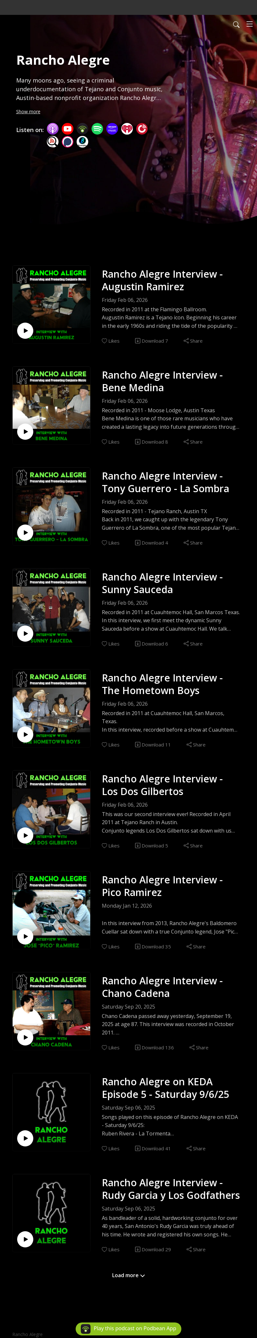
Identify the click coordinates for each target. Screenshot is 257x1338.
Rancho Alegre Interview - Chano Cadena (162, 987)
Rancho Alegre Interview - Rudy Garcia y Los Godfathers (171, 1188)
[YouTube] (67, 129)
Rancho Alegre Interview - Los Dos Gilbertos (162, 785)
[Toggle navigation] (249, 24)
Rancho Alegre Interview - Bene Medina (162, 381)
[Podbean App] (82, 128)
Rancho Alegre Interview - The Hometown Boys (162, 684)
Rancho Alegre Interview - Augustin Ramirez (162, 280)
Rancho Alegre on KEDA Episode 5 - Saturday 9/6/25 (165, 1087)
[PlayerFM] (142, 128)
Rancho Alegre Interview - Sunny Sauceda (162, 583)
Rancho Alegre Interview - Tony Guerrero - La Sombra (165, 482)
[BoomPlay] (82, 141)
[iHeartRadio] (127, 128)
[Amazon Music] (112, 128)
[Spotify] (97, 128)
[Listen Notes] (53, 141)
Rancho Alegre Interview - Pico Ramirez (162, 886)
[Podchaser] (67, 141)
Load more (128, 1275)
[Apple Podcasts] (53, 128)
